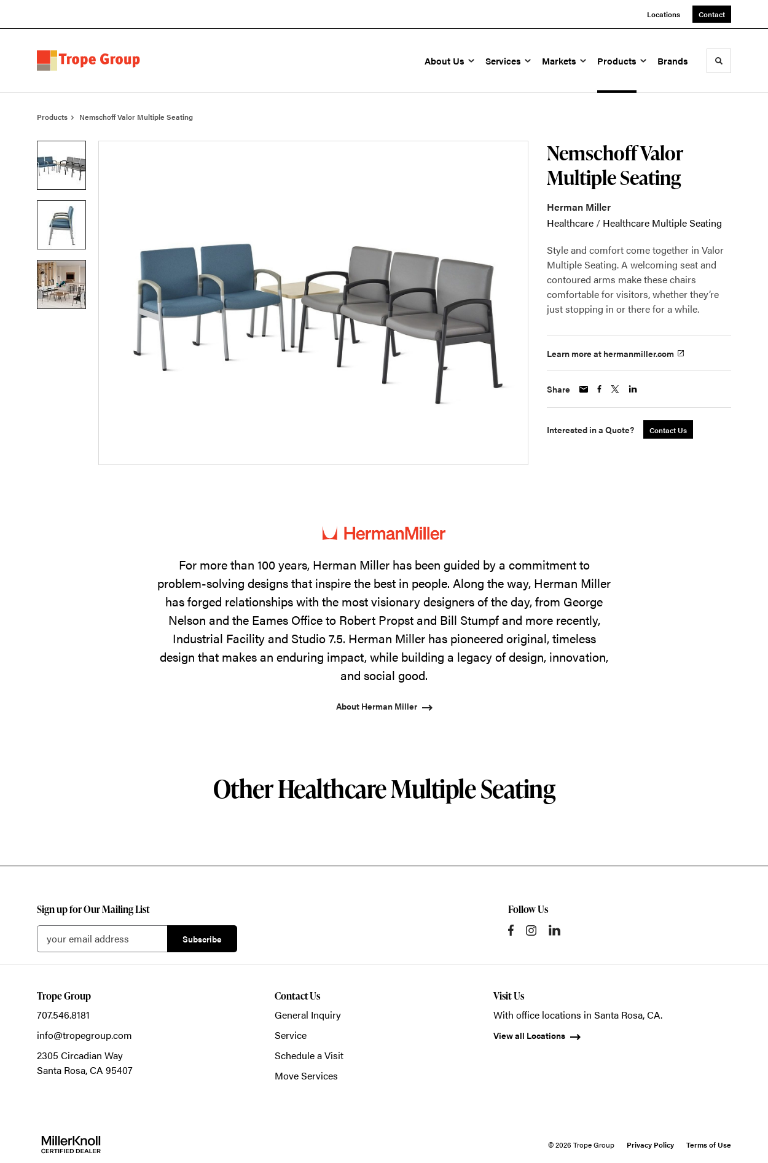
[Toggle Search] (719, 61)
